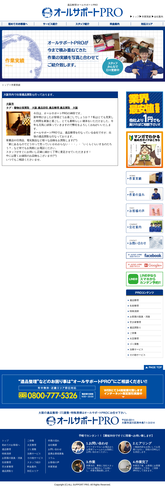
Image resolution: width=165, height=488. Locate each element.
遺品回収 (43, 107)
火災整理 (134, 338)
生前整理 (134, 305)
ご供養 (133, 333)
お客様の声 (53, 462)
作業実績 (146, 16)
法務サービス (136, 349)
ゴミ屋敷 (134, 344)
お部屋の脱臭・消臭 (140, 316)
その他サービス (138, 355)
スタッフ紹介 (34, 462)
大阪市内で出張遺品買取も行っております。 (29, 94)
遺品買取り (135, 327)
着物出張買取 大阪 (25, 107)
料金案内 (31, 466)
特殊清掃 (134, 311)
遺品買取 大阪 (69, 107)
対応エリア (33, 471)
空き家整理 (135, 322)
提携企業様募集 (56, 453)
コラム (51, 458)
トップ (135, 16)
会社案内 (158, 16)
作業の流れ (53, 440)
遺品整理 (54, 107)
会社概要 (52, 445)
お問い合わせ (55, 449)
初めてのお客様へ (11, 445)
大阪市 (10, 104)
